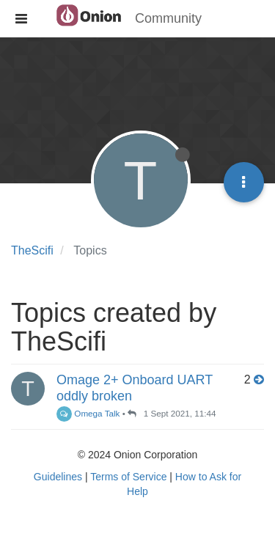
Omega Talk (88, 413)
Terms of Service (128, 477)
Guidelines (58, 477)
